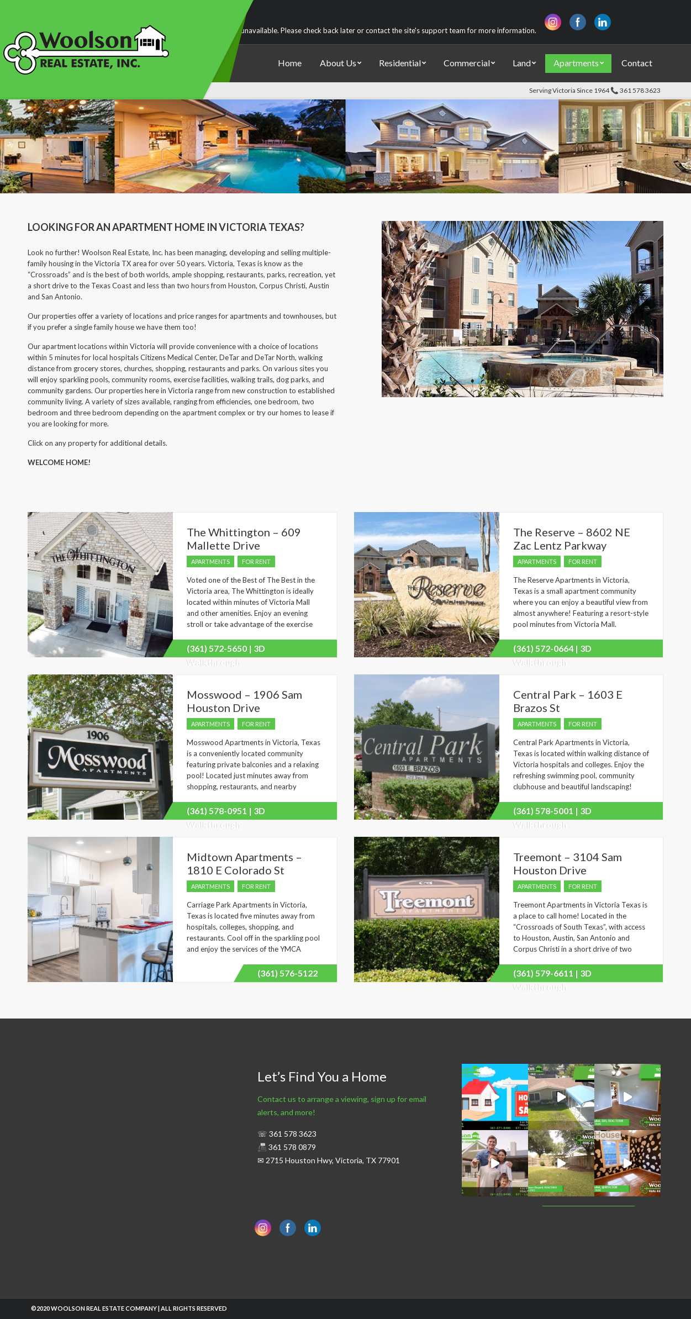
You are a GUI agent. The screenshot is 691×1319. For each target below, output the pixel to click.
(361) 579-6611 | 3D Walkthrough (552, 975)
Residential (400, 62)
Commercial (467, 62)
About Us (338, 62)
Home (290, 62)
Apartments (576, 62)
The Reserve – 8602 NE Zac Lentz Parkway (571, 538)
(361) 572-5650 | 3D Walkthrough (226, 650)
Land (522, 62)
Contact (636, 62)
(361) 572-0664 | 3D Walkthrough (552, 650)
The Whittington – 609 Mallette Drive (244, 538)
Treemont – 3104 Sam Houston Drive (567, 863)
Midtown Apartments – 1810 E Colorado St (244, 863)
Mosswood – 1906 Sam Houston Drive (244, 701)
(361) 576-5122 (287, 973)
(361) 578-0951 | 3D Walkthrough (226, 812)
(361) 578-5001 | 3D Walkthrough (552, 812)
